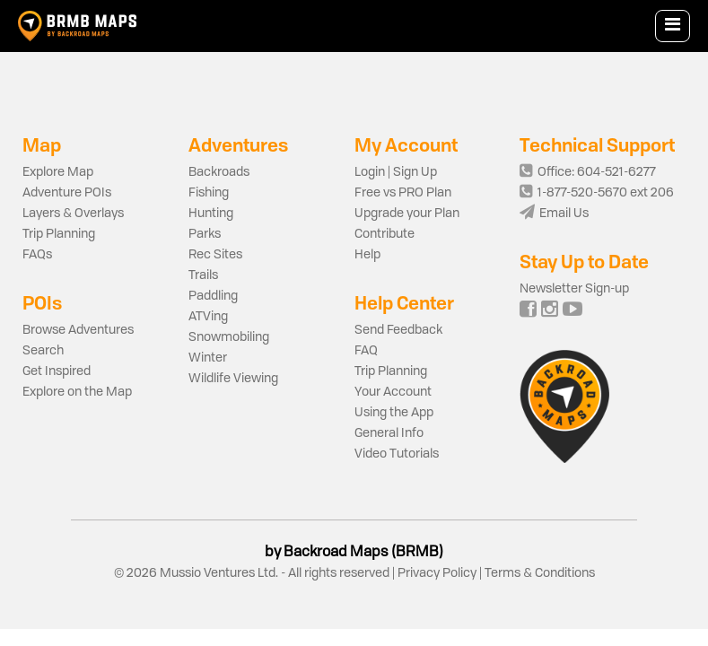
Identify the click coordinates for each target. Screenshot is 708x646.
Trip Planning (58, 234)
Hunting (210, 213)
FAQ (366, 351)
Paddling (213, 296)
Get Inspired (56, 371)
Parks (204, 234)
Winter (207, 358)
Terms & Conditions (538, 573)
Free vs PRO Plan (402, 193)
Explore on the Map (77, 392)
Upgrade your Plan (406, 213)
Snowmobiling (228, 337)
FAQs (37, 255)
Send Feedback (398, 330)
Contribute (384, 234)
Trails (203, 275)
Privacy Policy (437, 573)
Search (43, 351)
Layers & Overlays (73, 213)
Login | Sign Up (395, 172)
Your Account (393, 392)
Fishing (208, 193)
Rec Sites (215, 255)
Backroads (218, 172)
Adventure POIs (66, 193)
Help (367, 255)
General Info (389, 433)
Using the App (393, 412)
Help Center (404, 303)
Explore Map (57, 172)
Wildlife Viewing (233, 378)
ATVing (208, 316)
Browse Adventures (78, 330)
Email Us (554, 213)
